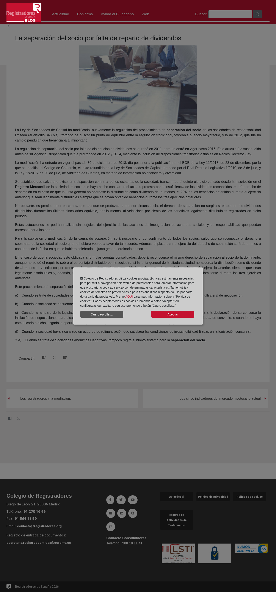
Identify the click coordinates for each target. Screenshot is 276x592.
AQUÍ (129, 296)
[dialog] (138, 296)
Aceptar (173, 314)
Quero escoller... (102, 314)
